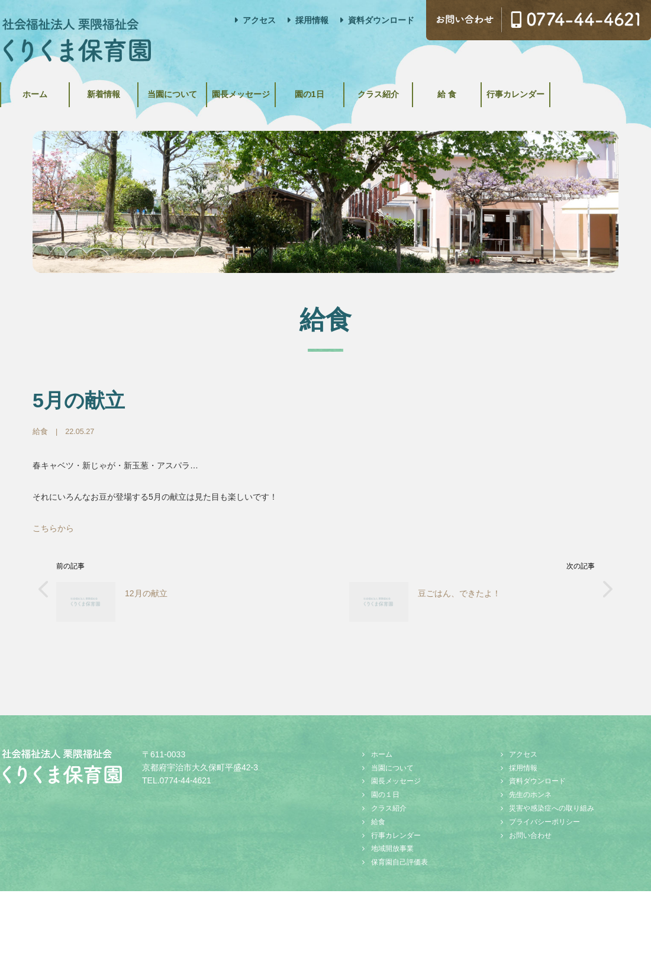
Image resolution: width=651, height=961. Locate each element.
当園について (199, 92)
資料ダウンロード (381, 20)
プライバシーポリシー (544, 818)
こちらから (53, 524)
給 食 (517, 92)
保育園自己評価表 (399, 858)
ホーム (40, 92)
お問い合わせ (530, 831)
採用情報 (311, 20)
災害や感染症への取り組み (551, 804)
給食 (40, 427)
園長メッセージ (279, 92)
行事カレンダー (596, 92)
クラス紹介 (438, 92)
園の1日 (358, 92)
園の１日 (385, 791)
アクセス (259, 20)
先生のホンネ (530, 791)
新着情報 (119, 92)
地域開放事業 (392, 845)
